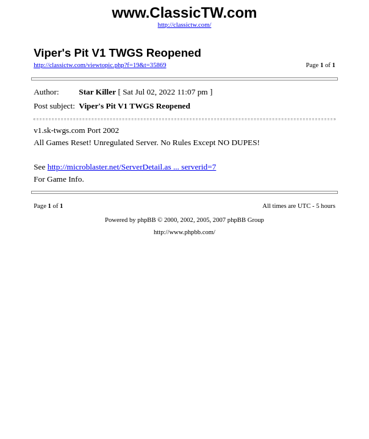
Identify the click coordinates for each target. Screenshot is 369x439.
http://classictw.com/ (185, 24)
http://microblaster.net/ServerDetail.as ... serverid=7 (132, 166)
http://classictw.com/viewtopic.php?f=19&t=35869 (100, 65)
